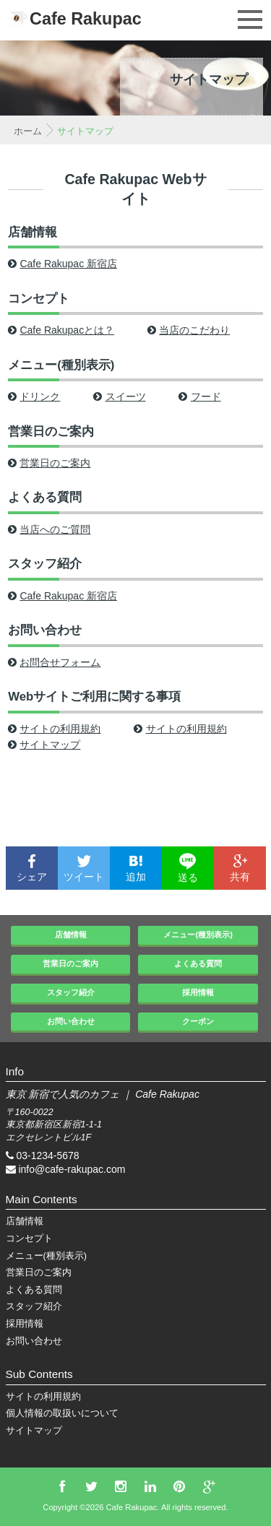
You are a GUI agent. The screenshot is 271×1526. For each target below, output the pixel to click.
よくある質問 (45, 497)
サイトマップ (44, 744)
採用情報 (198, 992)
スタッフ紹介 (45, 564)
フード (199, 396)
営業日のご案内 (51, 431)
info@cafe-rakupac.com (71, 1169)
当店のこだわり (188, 330)
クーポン (198, 1021)
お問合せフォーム (54, 662)
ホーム (28, 131)
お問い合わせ (45, 630)
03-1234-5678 (47, 1155)
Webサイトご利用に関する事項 (94, 696)
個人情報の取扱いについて (62, 1413)
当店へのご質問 (49, 529)
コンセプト (38, 298)
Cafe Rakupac (86, 18)
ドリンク (34, 396)
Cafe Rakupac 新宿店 (62, 263)
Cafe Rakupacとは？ (61, 330)
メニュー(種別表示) (61, 365)
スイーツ (119, 396)
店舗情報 (32, 232)
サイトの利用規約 (54, 728)
